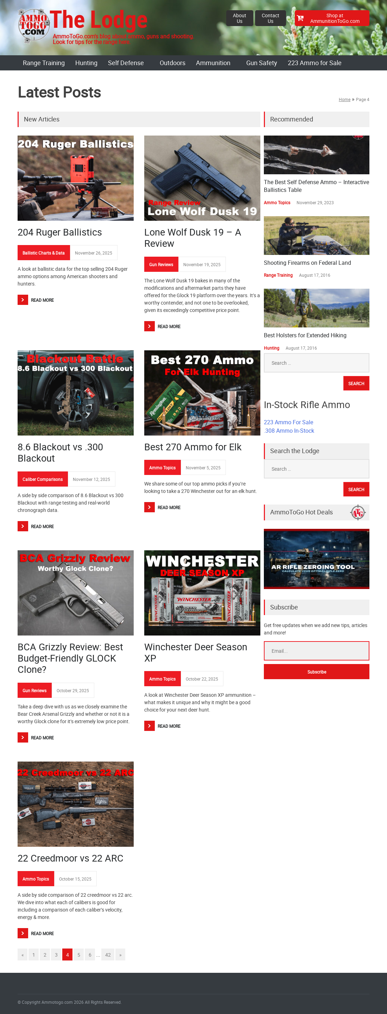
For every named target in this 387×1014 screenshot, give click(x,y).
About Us (239, 18)
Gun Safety (261, 62)
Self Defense (126, 62)
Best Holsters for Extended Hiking (305, 335)
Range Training (44, 62)
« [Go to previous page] (22, 954)
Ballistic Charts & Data (44, 253)
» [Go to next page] (120, 954)
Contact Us (270, 18)
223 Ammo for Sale (315, 62)
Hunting (86, 62)
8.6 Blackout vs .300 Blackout (60, 452)
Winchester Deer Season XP (195, 652)
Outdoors (172, 62)
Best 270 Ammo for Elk (193, 446)
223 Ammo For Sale (288, 422)
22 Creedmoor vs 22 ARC (70, 857)
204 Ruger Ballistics (60, 231)
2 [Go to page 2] (45, 954)
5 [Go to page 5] (78, 954)
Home (344, 99)
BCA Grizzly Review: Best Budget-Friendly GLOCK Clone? (70, 658)
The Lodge (98, 20)
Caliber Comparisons (43, 479)
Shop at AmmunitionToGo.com (335, 18)
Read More (42, 300)
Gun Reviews (161, 264)
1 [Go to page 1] (33, 954)
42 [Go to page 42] (108, 954)
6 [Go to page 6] (90, 954)
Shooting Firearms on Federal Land (307, 263)
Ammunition (213, 62)
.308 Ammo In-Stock (289, 430)
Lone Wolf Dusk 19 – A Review (192, 237)
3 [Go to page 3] (56, 954)
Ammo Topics (162, 467)
